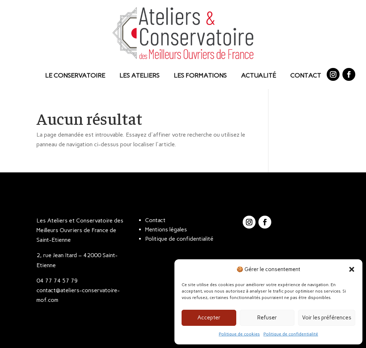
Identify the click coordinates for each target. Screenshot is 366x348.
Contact (305, 75)
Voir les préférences (326, 317)
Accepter (209, 317)
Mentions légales (166, 229)
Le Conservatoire (75, 75)
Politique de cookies (239, 334)
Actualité (258, 75)
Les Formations (200, 75)
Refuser (267, 317)
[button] (351, 269)
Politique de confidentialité (290, 334)
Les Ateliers (139, 75)
